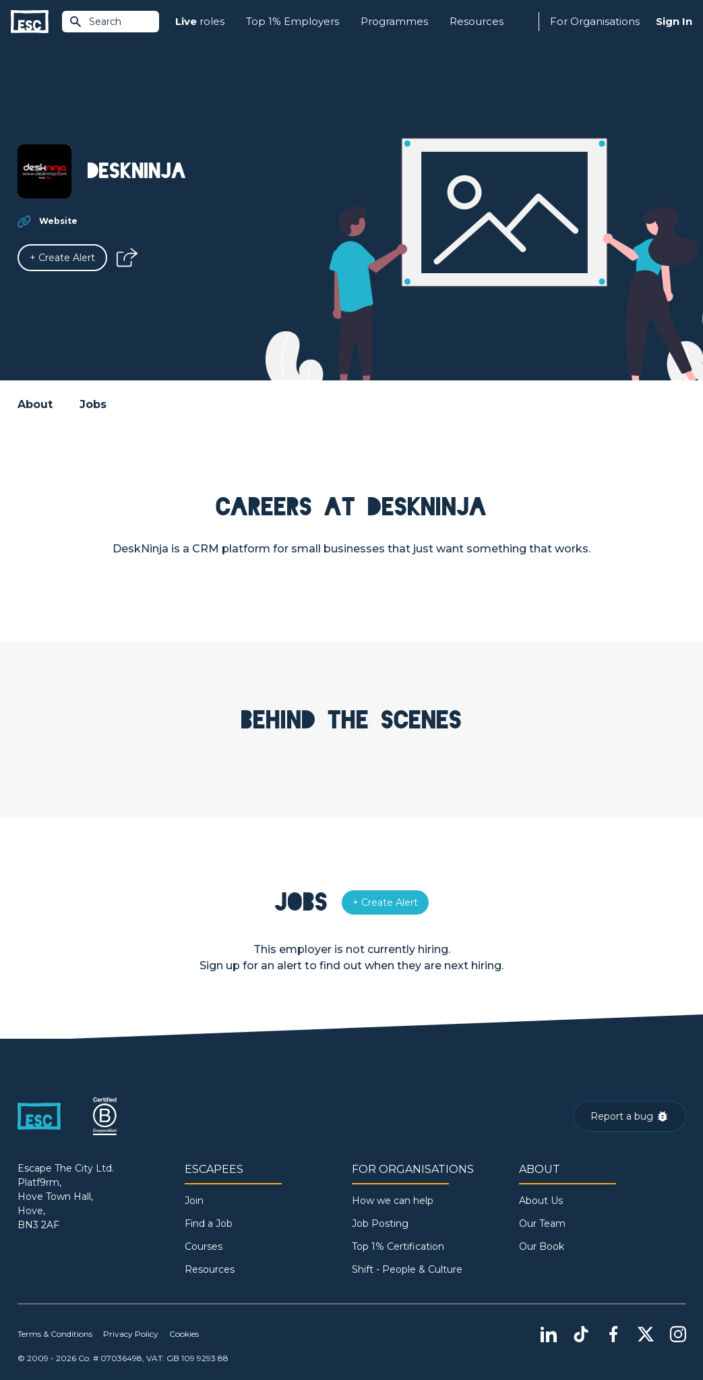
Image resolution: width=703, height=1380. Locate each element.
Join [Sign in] (194, 1201)
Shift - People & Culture (407, 1269)
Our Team (542, 1223)
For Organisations (595, 21)
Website (58, 221)
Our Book (541, 1246)
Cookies (184, 1334)
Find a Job (209, 1223)
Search (95, 21)
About (35, 404)
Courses (203, 1246)
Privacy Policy (130, 1334)
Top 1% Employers (292, 21)
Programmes (394, 21)
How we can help (392, 1201)
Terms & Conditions (55, 1334)
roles (199, 22)
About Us (541, 1201)
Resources (476, 21)
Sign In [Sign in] (674, 21)
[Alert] (62, 257)
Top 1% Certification (398, 1246)
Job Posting (380, 1223)
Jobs (93, 404)
